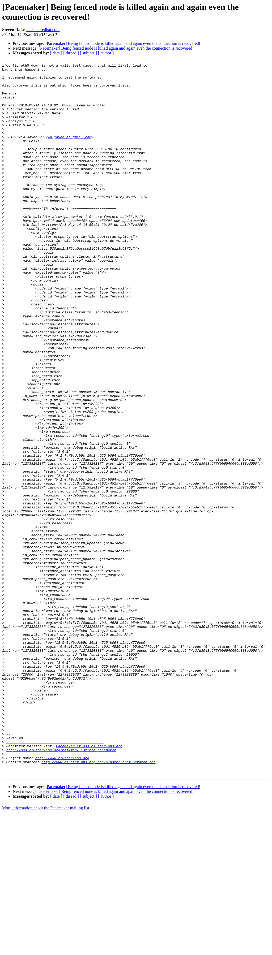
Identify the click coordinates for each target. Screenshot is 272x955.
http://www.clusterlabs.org (62, 897)
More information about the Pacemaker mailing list (45, 950)
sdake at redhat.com (43, 29)
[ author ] (106, 53)
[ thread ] (71, 53)
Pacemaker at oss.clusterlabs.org (89, 882)
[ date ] (56, 53)
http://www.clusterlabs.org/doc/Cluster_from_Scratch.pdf (98, 902)
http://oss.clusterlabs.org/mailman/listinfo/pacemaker (61, 887)
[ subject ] (88, 53)
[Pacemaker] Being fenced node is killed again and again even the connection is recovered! (122, 43)
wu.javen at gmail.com (69, 152)
